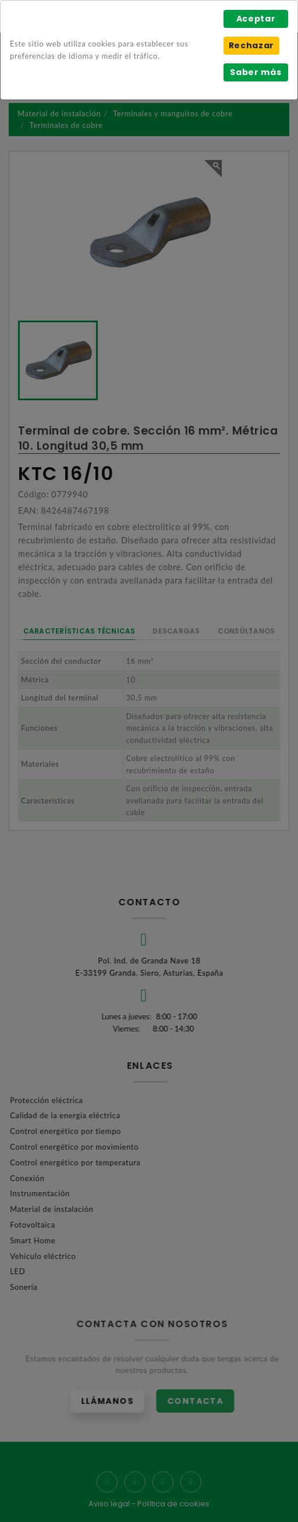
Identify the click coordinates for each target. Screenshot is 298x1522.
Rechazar (251, 45)
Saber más (255, 72)
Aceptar (256, 18)
